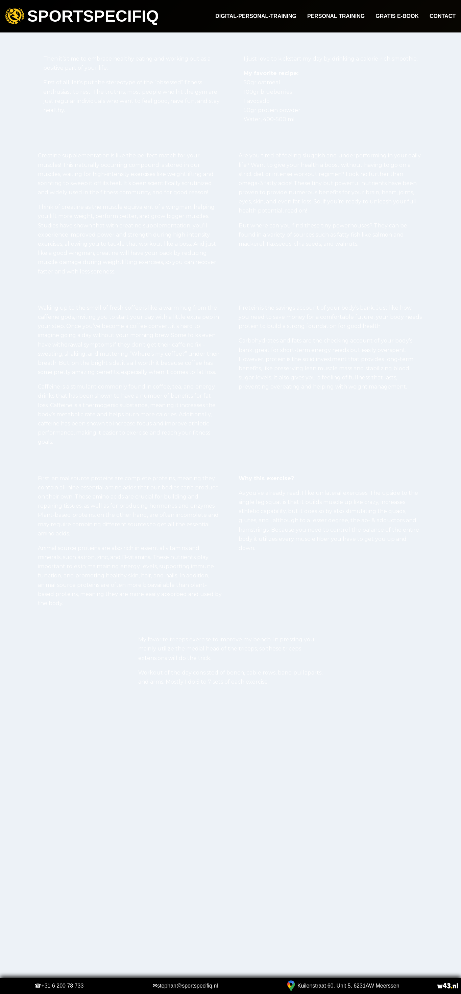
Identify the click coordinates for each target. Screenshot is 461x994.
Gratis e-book (397, 16)
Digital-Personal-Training (255, 16)
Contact (443, 16)
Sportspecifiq (82, 16)
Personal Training (336, 16)
